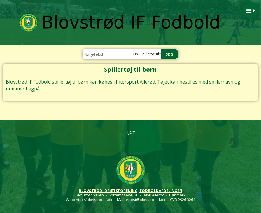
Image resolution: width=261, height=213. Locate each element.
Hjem (130, 132)
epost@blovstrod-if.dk (145, 199)
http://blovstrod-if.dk (94, 199)
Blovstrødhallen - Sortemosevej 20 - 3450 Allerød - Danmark (130, 195)
